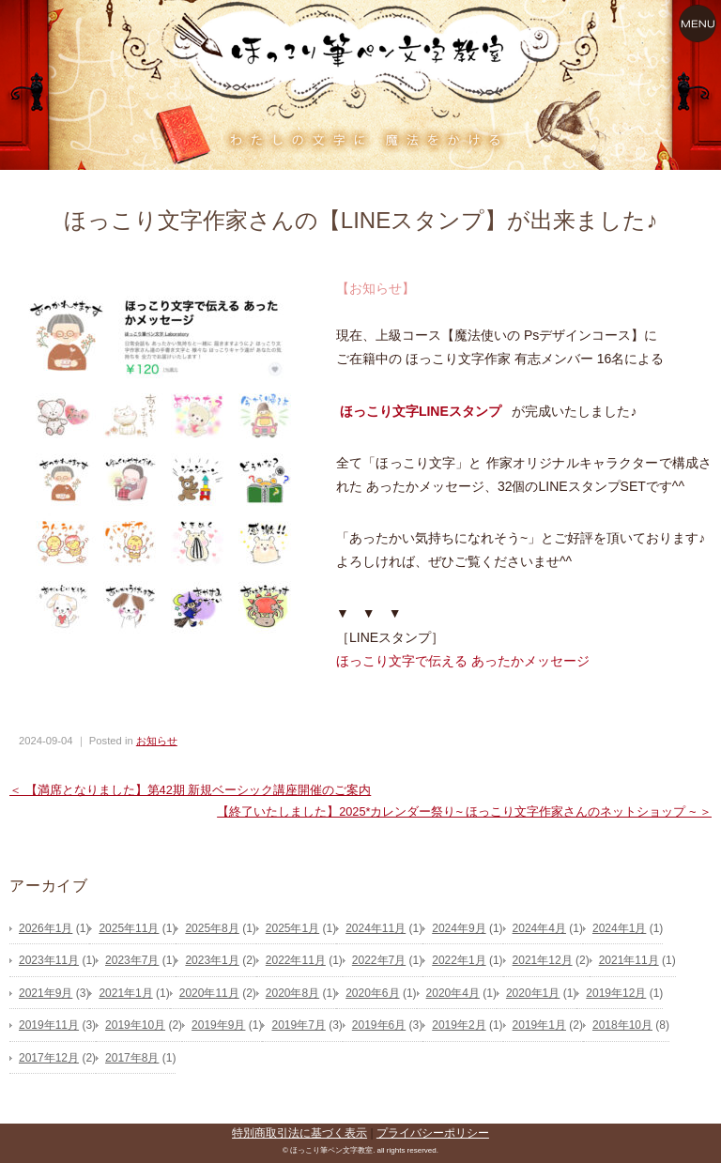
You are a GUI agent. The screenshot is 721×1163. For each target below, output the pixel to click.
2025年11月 (129, 928)
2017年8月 (132, 1057)
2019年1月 (539, 1025)
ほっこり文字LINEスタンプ (420, 411)
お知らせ (156, 740)
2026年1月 (45, 928)
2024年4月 (539, 928)
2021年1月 (125, 993)
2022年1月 (458, 960)
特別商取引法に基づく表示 (299, 1133)
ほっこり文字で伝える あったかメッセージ (463, 660)
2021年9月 (45, 993)
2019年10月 (135, 1025)
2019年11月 (49, 1025)
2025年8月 (211, 928)
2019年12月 (616, 993)
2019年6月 (379, 1025)
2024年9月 (458, 928)
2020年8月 (292, 993)
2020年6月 (372, 993)
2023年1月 (211, 960)
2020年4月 (453, 993)
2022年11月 (296, 960)
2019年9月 (218, 1025)
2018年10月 (622, 1025)
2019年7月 (298, 1025)
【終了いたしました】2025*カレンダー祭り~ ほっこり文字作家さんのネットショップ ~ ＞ (464, 811)
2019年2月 (458, 1025)
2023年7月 (132, 960)
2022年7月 (379, 960)
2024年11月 (375, 928)
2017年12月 (49, 1057)
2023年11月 (49, 960)
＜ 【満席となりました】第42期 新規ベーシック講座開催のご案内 (190, 790)
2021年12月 (543, 960)
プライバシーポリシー (432, 1133)
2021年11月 (629, 960)
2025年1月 (292, 928)
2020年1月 (533, 993)
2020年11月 (209, 993)
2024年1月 (619, 928)
